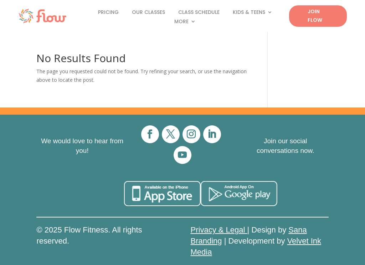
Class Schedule (199, 13)
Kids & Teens (249, 13)
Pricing (108, 13)
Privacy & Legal (219, 229)
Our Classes (148, 13)
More (181, 22)
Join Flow (315, 16)
